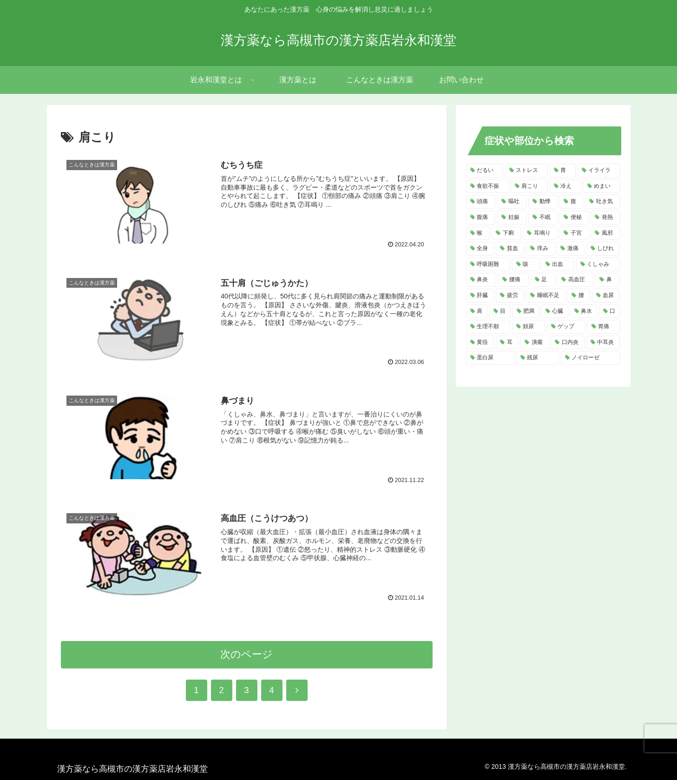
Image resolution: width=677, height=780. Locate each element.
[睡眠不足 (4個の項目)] (545, 296)
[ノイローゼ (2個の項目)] (590, 358)
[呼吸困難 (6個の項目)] (488, 264)
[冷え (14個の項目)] (565, 186)
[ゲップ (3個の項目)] (566, 327)
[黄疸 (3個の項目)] (480, 343)
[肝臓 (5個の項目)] (480, 296)
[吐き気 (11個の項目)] (602, 202)
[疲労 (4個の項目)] (510, 296)
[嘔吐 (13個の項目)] (511, 202)
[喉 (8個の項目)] (478, 233)
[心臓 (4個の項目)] (554, 311)
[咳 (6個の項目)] (525, 264)
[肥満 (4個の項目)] (526, 311)
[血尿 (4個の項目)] (606, 296)
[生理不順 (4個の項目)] (488, 327)
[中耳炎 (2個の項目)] (603, 343)
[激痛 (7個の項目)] (570, 249)
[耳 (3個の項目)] (507, 343)
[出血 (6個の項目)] (557, 264)
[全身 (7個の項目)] (480, 249)
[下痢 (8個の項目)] (506, 233)
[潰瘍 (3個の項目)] (534, 343)
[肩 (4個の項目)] (476, 311)
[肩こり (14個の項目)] (529, 186)
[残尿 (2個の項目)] (537, 358)
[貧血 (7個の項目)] (510, 249)
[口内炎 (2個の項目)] (568, 343)
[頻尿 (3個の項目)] (528, 327)
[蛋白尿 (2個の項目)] (490, 358)
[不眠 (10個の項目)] (543, 218)
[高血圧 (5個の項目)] (575, 280)
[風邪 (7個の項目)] (605, 233)
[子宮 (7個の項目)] (574, 233)
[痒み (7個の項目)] (540, 249)
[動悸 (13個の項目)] (543, 202)
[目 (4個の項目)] (500, 311)
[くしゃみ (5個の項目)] (598, 264)
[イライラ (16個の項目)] (599, 171)
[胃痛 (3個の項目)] (603, 327)
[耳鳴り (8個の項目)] (540, 233)
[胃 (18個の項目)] (563, 171)
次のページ (246, 654)
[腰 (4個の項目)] (578, 296)
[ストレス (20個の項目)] (526, 171)
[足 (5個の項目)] (543, 280)
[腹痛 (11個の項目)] (480, 218)
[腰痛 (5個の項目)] (513, 280)
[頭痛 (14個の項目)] (480, 202)
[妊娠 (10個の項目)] (511, 218)
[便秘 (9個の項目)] (574, 218)
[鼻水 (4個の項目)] (583, 311)
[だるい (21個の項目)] (484, 171)
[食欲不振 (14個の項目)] (487, 186)
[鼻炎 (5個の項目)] (481, 280)
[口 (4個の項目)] (609, 311)
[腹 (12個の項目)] (571, 202)
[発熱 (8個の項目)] (605, 218)
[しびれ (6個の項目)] (603, 249)
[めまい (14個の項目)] (601, 186)
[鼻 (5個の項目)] (607, 280)
